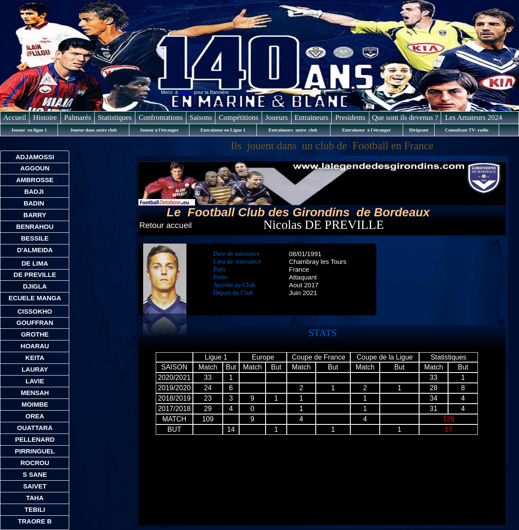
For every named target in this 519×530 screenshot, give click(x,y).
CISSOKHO (34, 311)
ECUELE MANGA (35, 298)
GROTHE (34, 334)
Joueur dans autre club (93, 129)
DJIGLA (35, 286)
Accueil (14, 117)
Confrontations (161, 117)
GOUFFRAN (34, 322)
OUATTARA (35, 427)
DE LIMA (35, 263)
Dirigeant (419, 129)
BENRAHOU (35, 226)
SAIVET (34, 486)
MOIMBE (35, 404)
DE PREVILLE (34, 274)
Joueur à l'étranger (159, 129)
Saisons (200, 117)
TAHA (35, 497)
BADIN (35, 203)
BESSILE (34, 238)
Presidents (350, 117)
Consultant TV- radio (466, 129)
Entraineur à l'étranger (366, 129)
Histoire (45, 117)
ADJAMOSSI (35, 157)
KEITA (35, 357)
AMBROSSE (35, 179)
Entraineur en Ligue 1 (222, 129)
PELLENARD (35, 439)
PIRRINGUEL (35, 451)
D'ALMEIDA (35, 250)
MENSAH (35, 392)
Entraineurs (311, 117)
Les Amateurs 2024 (473, 117)
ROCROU (34, 462)
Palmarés (77, 117)
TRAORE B (34, 521)
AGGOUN (35, 168)
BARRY (34, 214)
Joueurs (277, 117)
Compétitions (239, 117)
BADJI (34, 191)
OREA (35, 416)
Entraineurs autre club (294, 129)
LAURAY (35, 369)
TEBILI (35, 509)
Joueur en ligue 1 (29, 129)
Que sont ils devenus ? (405, 117)
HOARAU (35, 346)
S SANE (35, 474)
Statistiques (114, 117)
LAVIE (35, 381)
